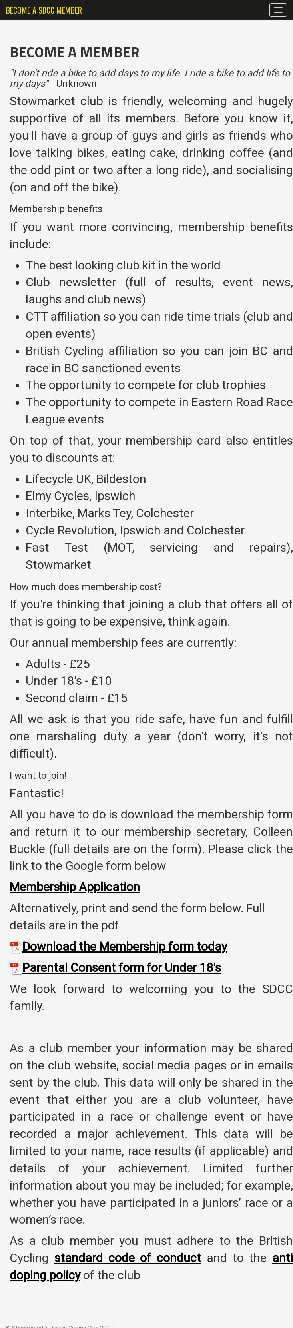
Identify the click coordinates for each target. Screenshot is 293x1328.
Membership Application (75, 887)
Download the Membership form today (124, 946)
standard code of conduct (127, 1258)
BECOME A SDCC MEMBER (44, 10)
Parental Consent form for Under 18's (121, 968)
